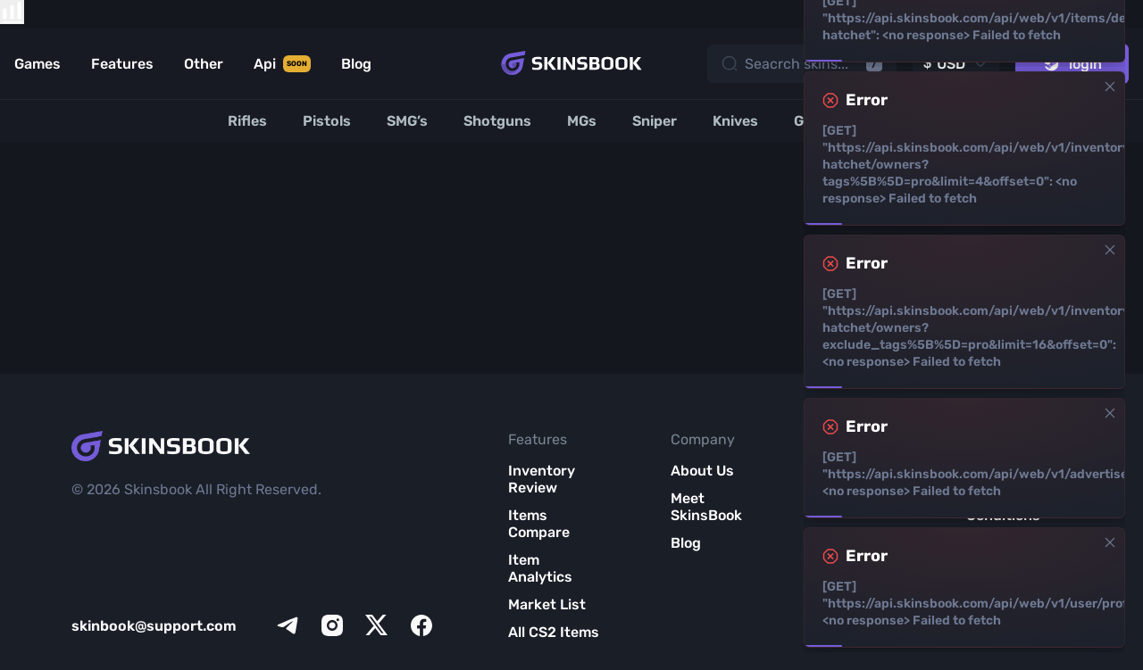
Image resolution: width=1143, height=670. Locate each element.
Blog (686, 542)
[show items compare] (12, 12)
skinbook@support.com (154, 625)
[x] (377, 625)
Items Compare (539, 524)
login (1072, 64)
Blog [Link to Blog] (356, 63)
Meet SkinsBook (706, 507)
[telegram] (287, 625)
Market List (547, 604)
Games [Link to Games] (37, 63)
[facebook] (421, 625)
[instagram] (332, 625)
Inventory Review (541, 479)
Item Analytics (540, 568)
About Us (702, 470)
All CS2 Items (553, 632)
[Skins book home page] (571, 63)
